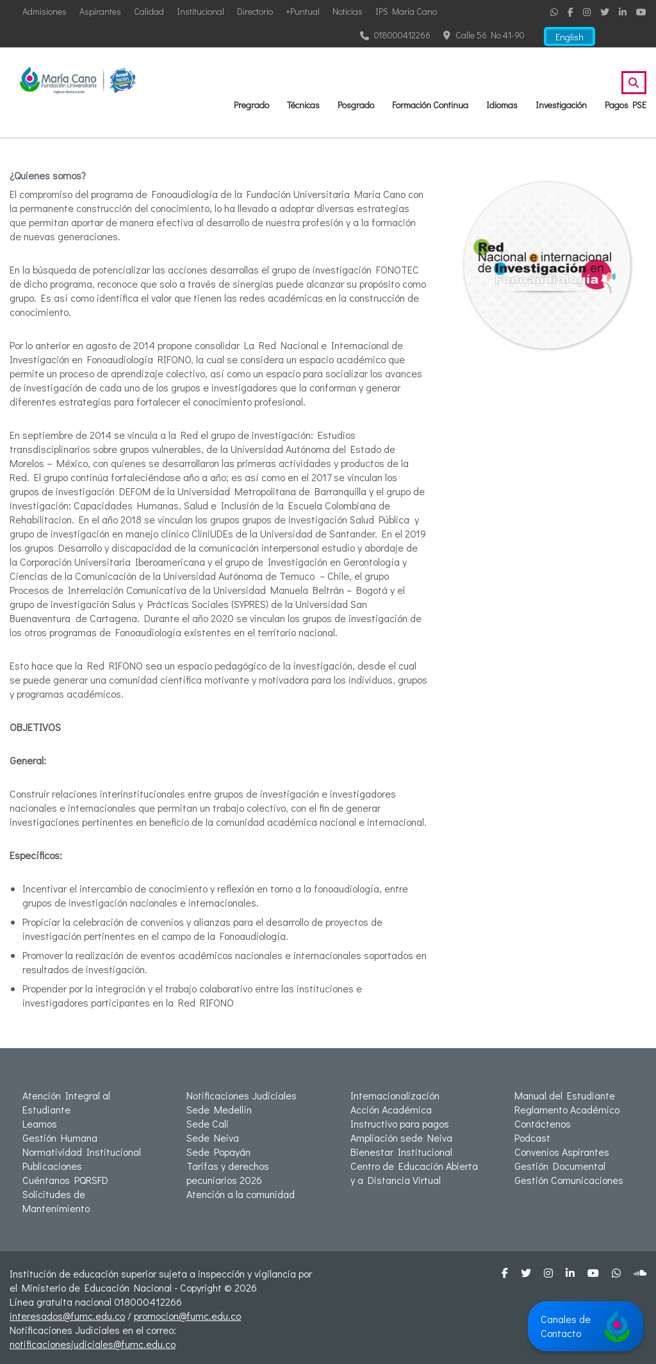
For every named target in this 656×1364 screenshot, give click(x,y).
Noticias (347, 11)
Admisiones (44, 11)
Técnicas (303, 105)
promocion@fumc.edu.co (187, 1315)
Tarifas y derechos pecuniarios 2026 (227, 1173)
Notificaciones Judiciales (241, 1095)
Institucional (200, 11)
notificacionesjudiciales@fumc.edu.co (93, 1344)
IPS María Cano (406, 11)
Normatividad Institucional (81, 1151)
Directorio (255, 11)
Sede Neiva (212, 1137)
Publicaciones (52, 1165)
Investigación (561, 105)
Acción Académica (391, 1109)
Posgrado (356, 105)
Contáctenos (542, 1123)
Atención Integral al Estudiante (66, 1102)
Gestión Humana (59, 1137)
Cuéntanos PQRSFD (65, 1180)
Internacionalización (394, 1095)
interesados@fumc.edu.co (67, 1315)
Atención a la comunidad (240, 1194)
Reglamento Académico (566, 1109)
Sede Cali (207, 1123)
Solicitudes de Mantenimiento (56, 1201)
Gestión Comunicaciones (568, 1180)
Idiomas (502, 105)
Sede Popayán (218, 1151)
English (569, 37)
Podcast (532, 1137)
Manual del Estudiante (564, 1095)
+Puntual (303, 11)
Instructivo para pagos (399, 1123)
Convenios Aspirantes (561, 1151)
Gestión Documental (559, 1165)
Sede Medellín (219, 1109)
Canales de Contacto (585, 1326)
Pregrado (251, 105)
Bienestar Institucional (401, 1151)
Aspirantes (100, 11)
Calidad (149, 11)
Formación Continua (430, 105)
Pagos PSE (625, 105)
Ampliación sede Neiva (401, 1137)
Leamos (39, 1123)
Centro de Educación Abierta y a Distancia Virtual (414, 1173)
